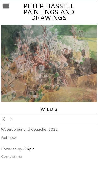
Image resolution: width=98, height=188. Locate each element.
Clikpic (28, 149)
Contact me (11, 156)
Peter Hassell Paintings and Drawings (49, 12)
